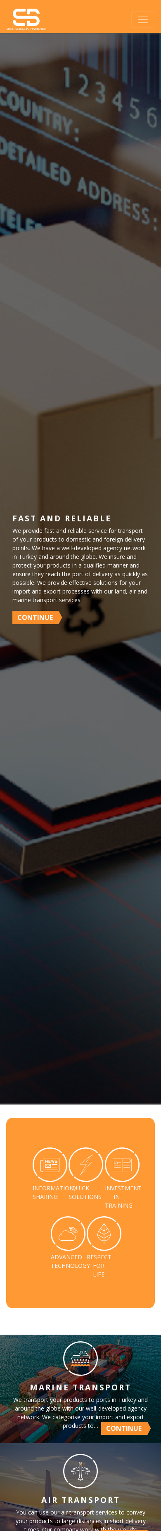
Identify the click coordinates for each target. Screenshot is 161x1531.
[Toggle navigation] (142, 19)
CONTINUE (35, 617)
